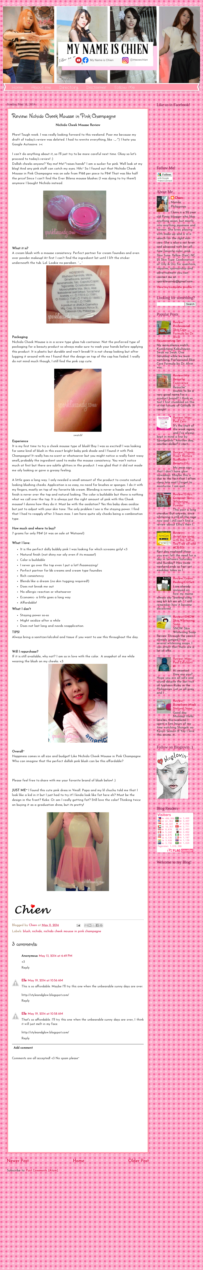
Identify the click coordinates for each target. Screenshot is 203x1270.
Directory (68, 87)
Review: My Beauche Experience (181, 379)
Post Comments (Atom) (42, 1170)
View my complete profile (174, 287)
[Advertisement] (78, 1221)
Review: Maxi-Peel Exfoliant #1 (183, 662)
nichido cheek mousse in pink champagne (72, 931)
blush (26, 931)
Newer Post (18, 1161)
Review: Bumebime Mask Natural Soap (184, 704)
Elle (24, 980)
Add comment (23, 1048)
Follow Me (124, 87)
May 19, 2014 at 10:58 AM (45, 1013)
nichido (37, 931)
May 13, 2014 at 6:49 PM (55, 956)
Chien (179, 198)
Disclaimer (96, 87)
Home (17, 87)
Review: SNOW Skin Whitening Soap (184, 620)
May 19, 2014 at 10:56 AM (45, 980)
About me (41, 87)
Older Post (138, 1161)
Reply (25, 967)
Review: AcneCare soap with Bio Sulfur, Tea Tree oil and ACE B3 (184, 540)
